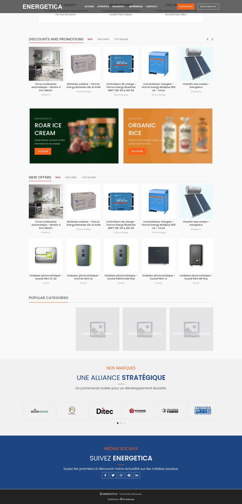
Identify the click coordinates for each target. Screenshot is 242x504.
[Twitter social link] (113, 475)
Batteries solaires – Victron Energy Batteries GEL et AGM (83, 85)
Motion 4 (45, 94)
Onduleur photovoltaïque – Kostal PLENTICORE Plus (121, 277)
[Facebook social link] (105, 475)
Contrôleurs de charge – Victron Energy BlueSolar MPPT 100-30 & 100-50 (121, 87)
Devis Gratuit (208, 6)
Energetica (196, 91)
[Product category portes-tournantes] (144, 329)
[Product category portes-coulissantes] (191, 329)
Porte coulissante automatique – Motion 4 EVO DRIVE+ (46, 87)
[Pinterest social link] (129, 475)
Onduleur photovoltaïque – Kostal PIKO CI (158, 277)
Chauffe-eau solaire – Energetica (196, 85)
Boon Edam (185, 6)
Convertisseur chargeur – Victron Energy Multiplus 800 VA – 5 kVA (158, 87)
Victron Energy (83, 91)
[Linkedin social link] (137, 475)
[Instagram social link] (121, 475)
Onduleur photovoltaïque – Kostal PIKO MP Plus (196, 277)
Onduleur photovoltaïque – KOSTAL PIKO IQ (83, 277)
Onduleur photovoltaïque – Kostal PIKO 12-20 (45, 277)
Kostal (46, 283)
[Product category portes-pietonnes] (97, 329)
